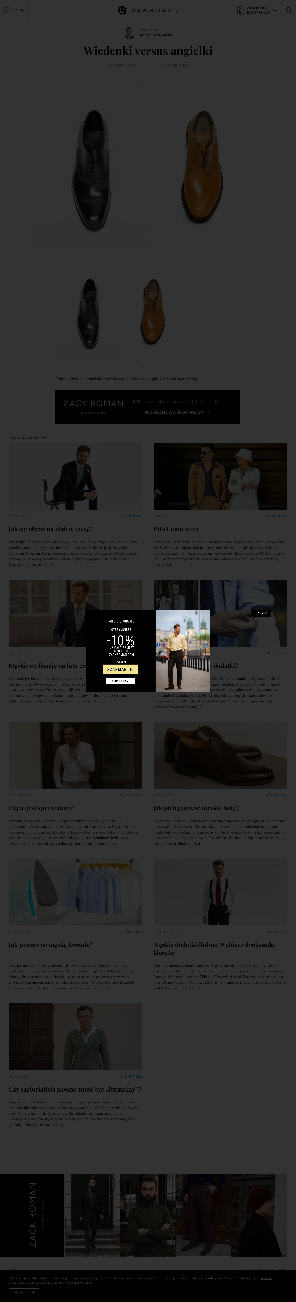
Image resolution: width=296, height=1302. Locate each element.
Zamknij (262, 613)
